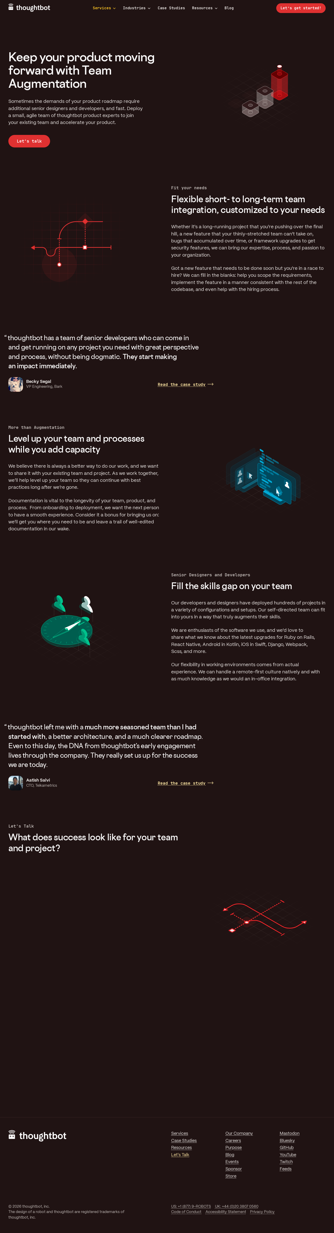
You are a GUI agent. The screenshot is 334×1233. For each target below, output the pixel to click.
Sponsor (233, 1169)
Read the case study (182, 384)
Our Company (239, 1134)
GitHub (287, 1148)
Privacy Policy (262, 1212)
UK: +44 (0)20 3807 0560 (236, 1206)
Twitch (286, 1162)
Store (230, 1176)
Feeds (286, 1169)
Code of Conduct (186, 1212)
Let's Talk (180, 1155)
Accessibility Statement (226, 1212)
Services (104, 8)
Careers (233, 1141)
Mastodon (289, 1134)
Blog (229, 8)
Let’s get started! (300, 8)
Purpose (233, 1148)
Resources (204, 8)
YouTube (288, 1155)
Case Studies (171, 8)
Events (232, 1162)
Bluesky (287, 1141)
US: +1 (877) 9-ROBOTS (191, 1206)
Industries (137, 8)
